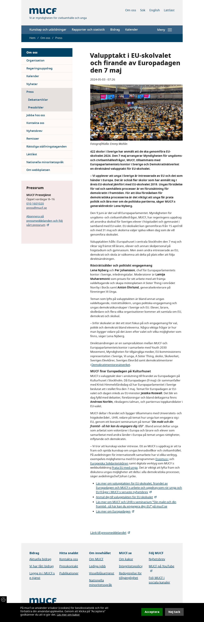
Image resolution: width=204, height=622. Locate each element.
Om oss (130, 10)
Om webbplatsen (38, 170)
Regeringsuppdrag (39, 68)
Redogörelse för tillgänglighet (130, 575)
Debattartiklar (38, 100)
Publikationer (68, 573)
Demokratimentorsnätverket (110, 365)
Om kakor (126, 559)
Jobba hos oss (35, 115)
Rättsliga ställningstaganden (46, 146)
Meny (164, 30)
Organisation (35, 60)
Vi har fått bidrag (41, 566)
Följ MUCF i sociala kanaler (159, 580)
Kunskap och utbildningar (47, 29)
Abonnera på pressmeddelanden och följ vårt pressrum (44, 220)
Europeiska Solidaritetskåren (109, 463)
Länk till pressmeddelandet (110, 533)
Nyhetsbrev (34, 131)
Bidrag (115, 29)
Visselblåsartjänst (101, 573)
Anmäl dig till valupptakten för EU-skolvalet (126, 497)
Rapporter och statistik (88, 29)
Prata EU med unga (125, 468)
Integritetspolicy (130, 566)
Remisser (32, 139)
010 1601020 (35, 204)
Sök (142, 10)
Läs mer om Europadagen (115, 511)
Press (30, 92)
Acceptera (152, 612)
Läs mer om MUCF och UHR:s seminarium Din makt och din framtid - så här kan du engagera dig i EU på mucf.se (136, 504)
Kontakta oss (35, 123)
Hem (32, 38)
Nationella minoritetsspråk (45, 162)
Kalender (131, 29)
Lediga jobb (97, 566)
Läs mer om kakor (68, 615)
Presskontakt (68, 566)
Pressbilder (36, 107)
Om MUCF (96, 559)
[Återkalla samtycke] (3, 599)
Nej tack (174, 612)
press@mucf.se (36, 208)
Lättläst (169, 10)
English (154, 10)
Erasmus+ (162, 459)
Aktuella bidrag (40, 559)
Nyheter (32, 84)
